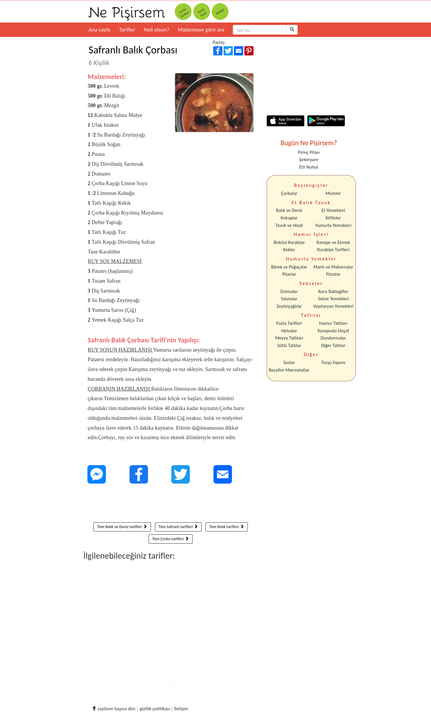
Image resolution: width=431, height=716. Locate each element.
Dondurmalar (333, 338)
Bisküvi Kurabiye (289, 242)
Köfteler (333, 218)
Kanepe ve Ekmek (333, 242)
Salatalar (289, 298)
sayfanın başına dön (113, 708)
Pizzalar (333, 274)
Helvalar (289, 330)
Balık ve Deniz (289, 210)
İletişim (181, 708)
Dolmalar (289, 291)
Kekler (289, 249)
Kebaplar (289, 218)
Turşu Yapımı (333, 362)
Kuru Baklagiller (333, 291)
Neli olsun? (156, 29)
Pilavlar (289, 274)
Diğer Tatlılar (333, 345)
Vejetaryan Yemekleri (333, 306)
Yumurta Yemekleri (333, 225)
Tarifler (127, 29)
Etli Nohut (308, 167)
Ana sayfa (99, 29)
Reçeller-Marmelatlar (289, 370)
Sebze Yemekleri (333, 298)
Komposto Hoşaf (333, 330)
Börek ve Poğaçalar (289, 267)
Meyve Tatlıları (289, 338)
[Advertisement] (170, 504)
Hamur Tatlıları (333, 323)
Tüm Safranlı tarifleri (178, 526)
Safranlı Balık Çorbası (133, 55)
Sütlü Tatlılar (289, 345)
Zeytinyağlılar (289, 306)
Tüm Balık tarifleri (226, 526)
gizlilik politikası (155, 708)
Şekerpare (308, 159)
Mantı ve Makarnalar (333, 267)
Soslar (289, 362)
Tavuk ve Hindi (289, 225)
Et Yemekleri (333, 210)
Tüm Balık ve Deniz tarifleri (122, 526)
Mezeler (333, 193)
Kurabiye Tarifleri (333, 249)
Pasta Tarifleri (289, 323)
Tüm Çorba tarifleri (170, 538)
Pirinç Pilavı (309, 152)
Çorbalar (289, 193)
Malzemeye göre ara (201, 29)
